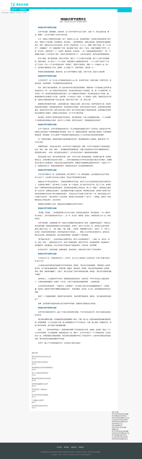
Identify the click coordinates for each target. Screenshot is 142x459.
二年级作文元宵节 (38, 400)
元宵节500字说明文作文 (120, 421)
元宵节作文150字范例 (119, 427)
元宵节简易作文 (117, 425)
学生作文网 (5, 12)
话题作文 (12, 12)
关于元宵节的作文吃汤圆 (120, 414)
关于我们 (59, 447)
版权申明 (74, 447)
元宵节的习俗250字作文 (40, 406)
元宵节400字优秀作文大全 (120, 418)
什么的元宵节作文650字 (120, 420)
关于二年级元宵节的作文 (40, 373)
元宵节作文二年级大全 (39, 389)
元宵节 (14, 10)
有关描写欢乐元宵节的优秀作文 (42, 367)
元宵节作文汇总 (117, 423)
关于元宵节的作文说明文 (40, 395)
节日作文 (18, 12)
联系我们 (66, 447)
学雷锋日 (23, 10)
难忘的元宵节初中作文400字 (41, 378)
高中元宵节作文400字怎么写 (41, 356)
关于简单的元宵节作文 (119, 416)
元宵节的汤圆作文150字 (40, 384)
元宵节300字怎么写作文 (40, 362)
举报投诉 (81, 447)
